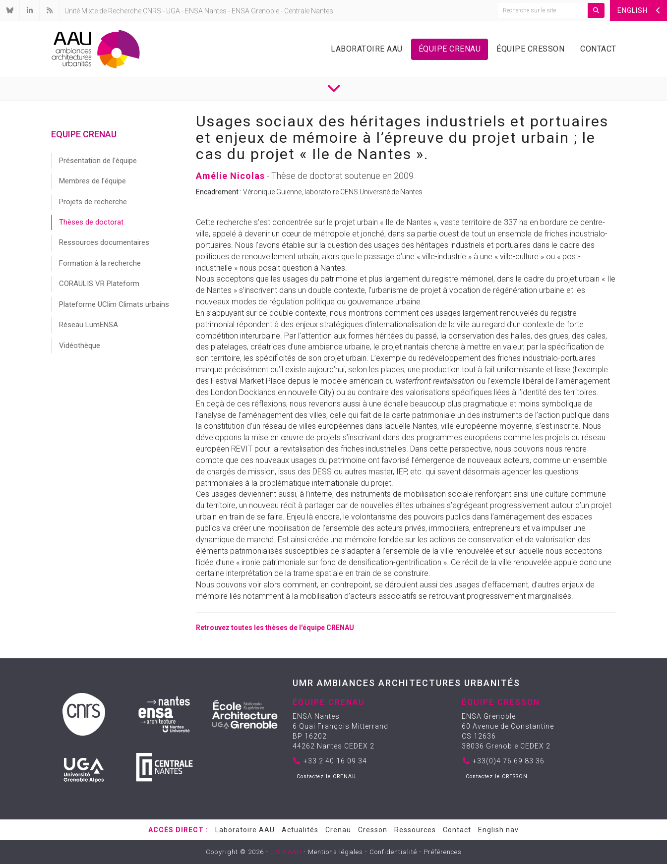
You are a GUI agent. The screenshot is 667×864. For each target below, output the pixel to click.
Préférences (443, 852)
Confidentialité (393, 852)
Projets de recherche (93, 201)
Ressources (415, 830)
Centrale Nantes (308, 11)
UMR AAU (286, 852)
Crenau (338, 830)
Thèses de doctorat (91, 222)
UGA (173, 11)
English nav (498, 830)
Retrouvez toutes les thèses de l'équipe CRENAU (275, 628)
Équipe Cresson (530, 49)
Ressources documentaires (104, 242)
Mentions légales (335, 852)
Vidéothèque (79, 345)
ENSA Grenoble (255, 11)
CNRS (152, 11)
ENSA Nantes (206, 11)
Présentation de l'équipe (98, 160)
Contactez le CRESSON (497, 776)
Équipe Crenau (450, 49)
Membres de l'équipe (92, 180)
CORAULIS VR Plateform (99, 283)
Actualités (300, 830)
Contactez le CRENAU (326, 776)
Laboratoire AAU (367, 49)
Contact (598, 49)
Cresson (372, 830)
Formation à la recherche (100, 263)
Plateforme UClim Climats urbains (114, 304)
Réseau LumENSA (88, 324)
